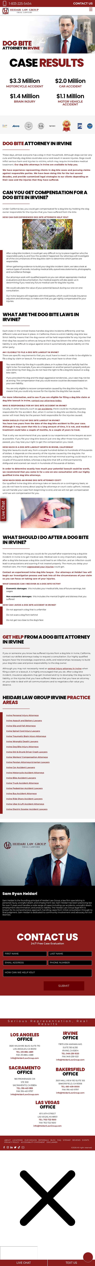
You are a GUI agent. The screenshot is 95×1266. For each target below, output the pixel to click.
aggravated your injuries (40, 567)
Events (85, 1140)
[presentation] (23, 986)
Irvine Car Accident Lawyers (20, 767)
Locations (17, 1140)
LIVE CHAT (24, 1263)
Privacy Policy (11, 1142)
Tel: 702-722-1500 (47, 1119)
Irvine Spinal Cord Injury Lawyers (23, 731)
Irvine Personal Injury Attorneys (22, 715)
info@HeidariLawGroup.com (25, 1058)
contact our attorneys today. (46, 400)
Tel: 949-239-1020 (70, 1053)
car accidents (45, 409)
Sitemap (67, 1140)
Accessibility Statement (33, 1142)
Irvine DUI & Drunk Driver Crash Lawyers (26, 752)
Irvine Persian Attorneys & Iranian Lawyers (27, 762)
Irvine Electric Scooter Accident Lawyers (26, 809)
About (7, 1140)
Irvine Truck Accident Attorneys (22, 783)
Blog (53, 1140)
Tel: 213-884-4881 (24, 1052)
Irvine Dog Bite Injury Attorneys (22, 747)
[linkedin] (11, 1148)
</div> (19, 1256)
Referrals (43, 1140)
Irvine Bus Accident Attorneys (21, 793)
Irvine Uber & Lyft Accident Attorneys (25, 804)
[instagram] (8, 1148)
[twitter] (15, 1148)
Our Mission (30, 1140)
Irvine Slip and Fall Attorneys (21, 726)
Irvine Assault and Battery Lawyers (24, 720)
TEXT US (71, 1263)
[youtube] (22, 1148)
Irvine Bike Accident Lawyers (21, 778)
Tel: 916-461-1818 (25, 1088)
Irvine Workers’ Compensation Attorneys (27, 757)
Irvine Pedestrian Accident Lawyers (24, 788)
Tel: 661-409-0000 (70, 1086)
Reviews (76, 1140)
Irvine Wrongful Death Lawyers (22, 741)
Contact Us (83, 3)
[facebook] (4, 1148)
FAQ (59, 1140)
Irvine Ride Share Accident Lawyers (24, 799)
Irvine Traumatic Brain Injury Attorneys (26, 736)
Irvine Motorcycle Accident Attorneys (25, 773)
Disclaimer (52, 1142)
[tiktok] (19, 1148)
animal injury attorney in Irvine (65, 668)
